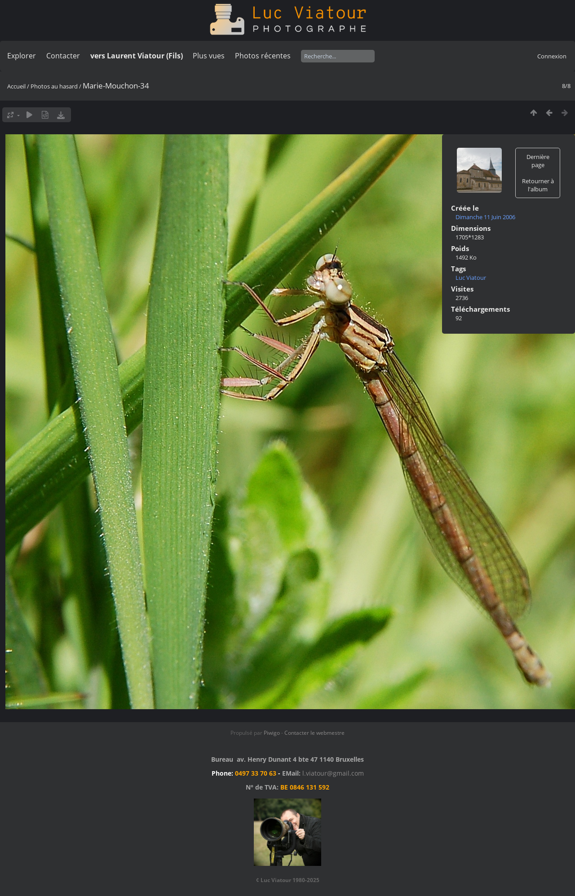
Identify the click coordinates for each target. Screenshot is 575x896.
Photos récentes (263, 56)
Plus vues (209, 56)
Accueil (16, 86)
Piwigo (272, 733)
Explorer (21, 56)
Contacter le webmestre (314, 733)
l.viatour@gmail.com (333, 773)
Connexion (551, 56)
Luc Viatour (471, 278)
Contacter (63, 56)
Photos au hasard (54, 86)
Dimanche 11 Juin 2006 (485, 217)
